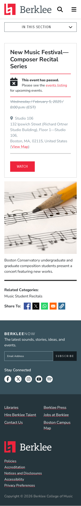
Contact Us (13, 422)
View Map (19, 146)
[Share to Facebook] (27, 306)
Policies (10, 461)
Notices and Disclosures (23, 473)
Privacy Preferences (19, 485)
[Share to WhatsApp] (44, 306)
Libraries (11, 407)
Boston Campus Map (57, 425)
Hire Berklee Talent (20, 414)
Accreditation (14, 467)
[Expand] (70, 27)
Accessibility (14, 479)
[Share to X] (35, 306)
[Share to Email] (53, 306)
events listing (56, 85)
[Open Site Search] (60, 9)
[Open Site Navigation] (74, 9)
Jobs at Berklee (56, 414)
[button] (61, 306)
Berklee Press (55, 407)
